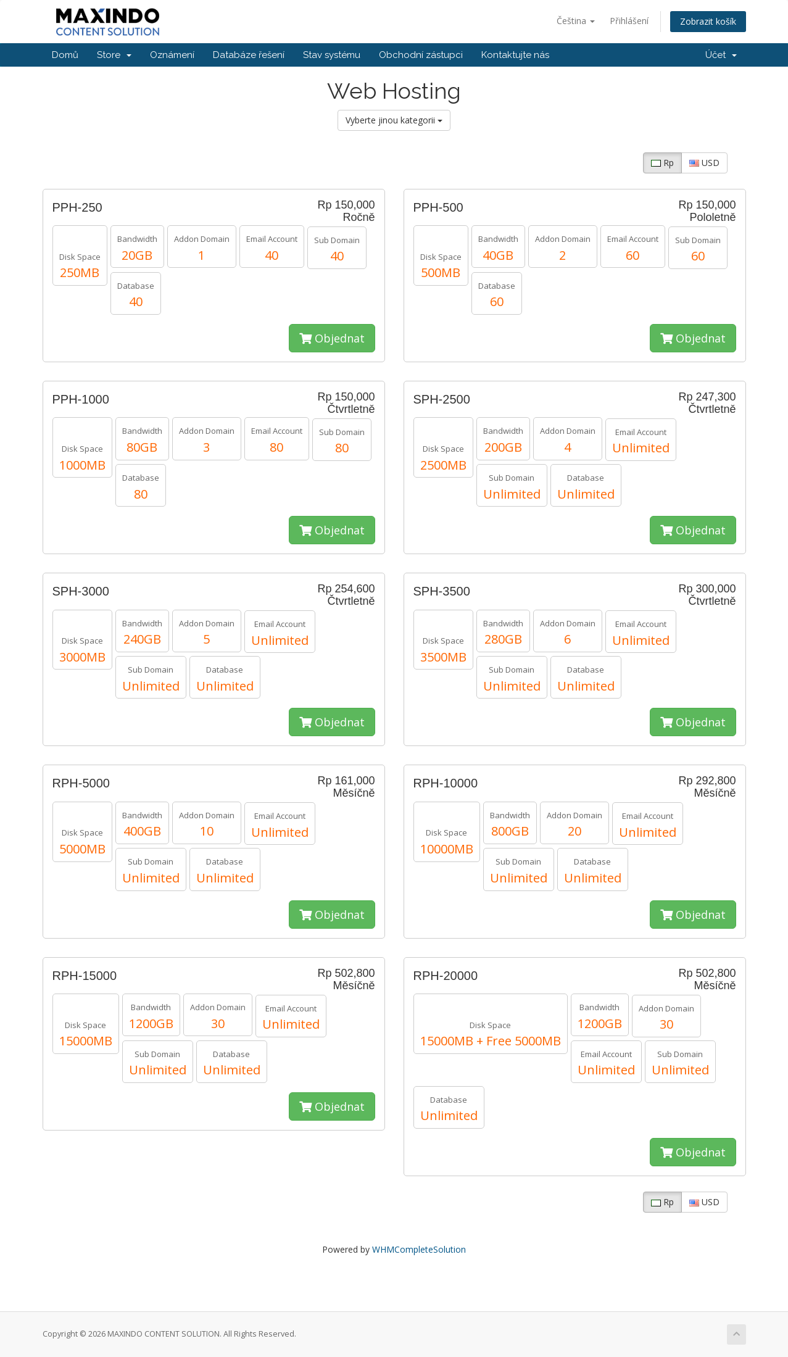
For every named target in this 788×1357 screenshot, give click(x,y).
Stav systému (331, 54)
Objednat (332, 338)
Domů (65, 54)
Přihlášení (629, 21)
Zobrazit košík (708, 21)
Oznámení (172, 54)
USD (704, 162)
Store (114, 54)
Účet (721, 54)
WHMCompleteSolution (419, 1249)
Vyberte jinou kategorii (394, 120)
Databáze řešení (248, 54)
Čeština (576, 21)
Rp (662, 162)
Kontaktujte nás (515, 54)
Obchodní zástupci (421, 54)
